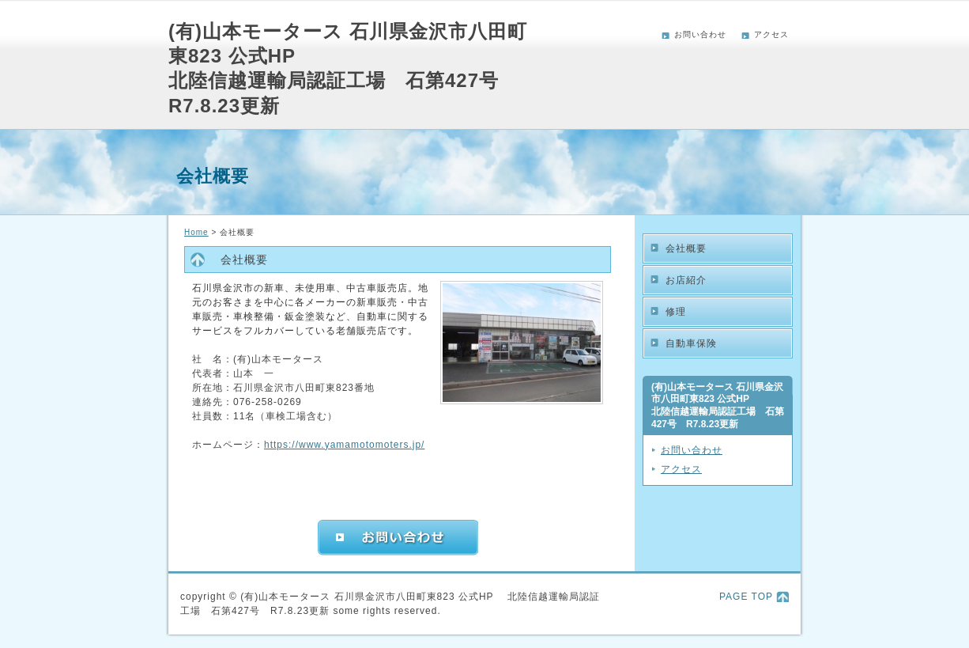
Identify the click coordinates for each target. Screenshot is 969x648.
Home (196, 232)
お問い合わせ (700, 34)
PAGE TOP (746, 596)
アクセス (771, 34)
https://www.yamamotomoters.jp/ (344, 444)
